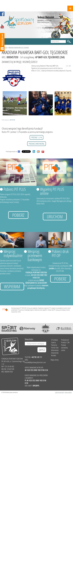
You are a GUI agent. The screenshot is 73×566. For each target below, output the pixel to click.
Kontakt (53, 355)
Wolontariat (55, 350)
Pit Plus (28, 308)
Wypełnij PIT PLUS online (52, 191)
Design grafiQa (68, 392)
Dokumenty (54, 352)
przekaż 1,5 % (36, 137)
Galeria (53, 342)
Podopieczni (4, 47)
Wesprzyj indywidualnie (13, 253)
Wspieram (12, 286)
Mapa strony (55, 359)
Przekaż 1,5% (65, 342)
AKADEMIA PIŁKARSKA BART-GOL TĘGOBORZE (19, 47)
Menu (70, 8)
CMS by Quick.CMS (59, 392)
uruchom (55, 216)
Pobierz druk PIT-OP (60, 253)
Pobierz (18, 215)
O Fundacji (54, 340)
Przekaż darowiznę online (64, 347)
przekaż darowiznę (36, 143)
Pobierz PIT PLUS (15, 189)
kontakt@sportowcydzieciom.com (35, 362)
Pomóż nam (55, 347)
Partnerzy (54, 345)
